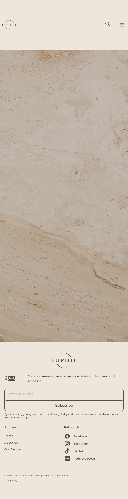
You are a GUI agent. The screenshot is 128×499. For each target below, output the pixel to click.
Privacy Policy (10, 480)
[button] (122, 25)
